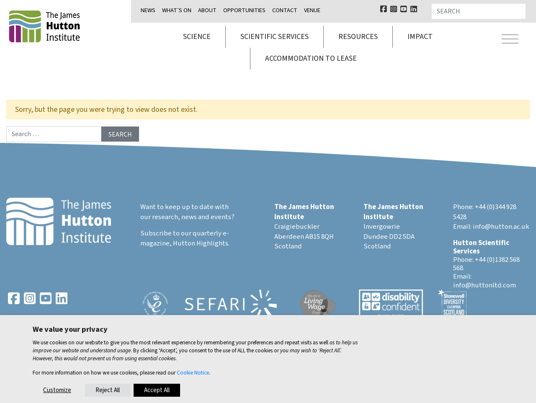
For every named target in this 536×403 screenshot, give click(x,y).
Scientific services (274, 36)
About (207, 10)
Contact (284, 10)
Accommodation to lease (311, 58)
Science (197, 36)
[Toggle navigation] (510, 40)
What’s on (176, 10)
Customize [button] (57, 390)
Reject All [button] (107, 390)
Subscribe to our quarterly (181, 233)
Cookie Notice (193, 373)
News (148, 10)
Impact (420, 36)
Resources (358, 36)
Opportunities (244, 10)
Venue (312, 10)
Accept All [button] (157, 390)
